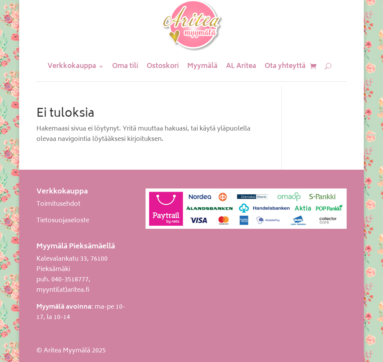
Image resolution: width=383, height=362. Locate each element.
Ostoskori (163, 66)
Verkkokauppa (71, 66)
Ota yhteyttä (285, 66)
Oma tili (125, 66)
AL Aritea (241, 66)
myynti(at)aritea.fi (63, 290)
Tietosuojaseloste (62, 220)
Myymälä (202, 66)
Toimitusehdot (58, 204)
